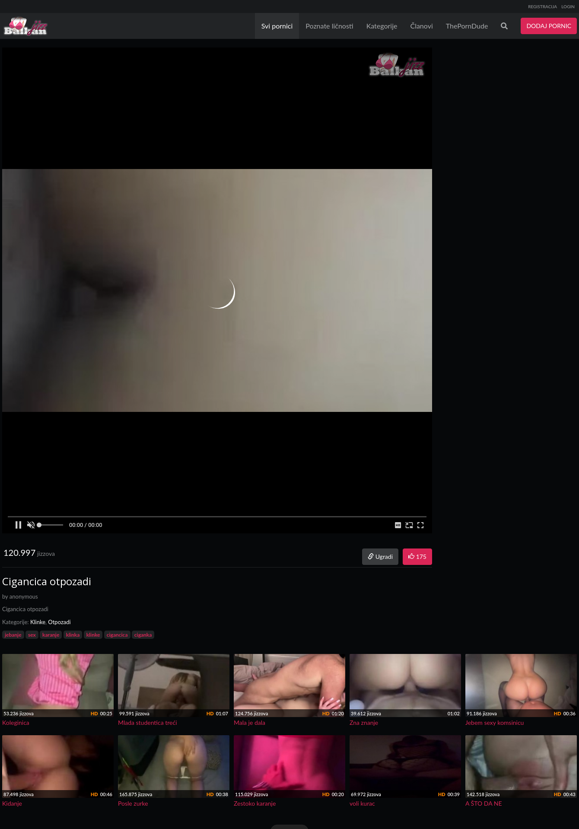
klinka (73, 634)
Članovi (421, 26)
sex (32, 634)
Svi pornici (277, 26)
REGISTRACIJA (542, 6)
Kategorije (382, 26)
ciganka (143, 634)
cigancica (117, 634)
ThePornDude (467, 26)
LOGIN (568, 6)
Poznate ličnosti (329, 26)
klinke (93, 634)
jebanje (13, 634)
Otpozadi (59, 622)
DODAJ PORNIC (548, 25)
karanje (50, 634)
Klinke (37, 622)
